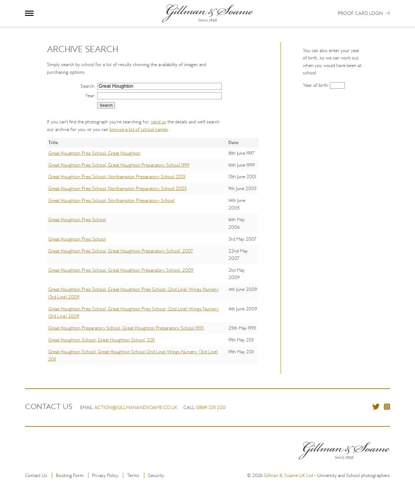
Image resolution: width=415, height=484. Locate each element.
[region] (153, 256)
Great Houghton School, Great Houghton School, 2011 (101, 340)
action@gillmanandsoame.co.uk (135, 407)
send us (158, 122)
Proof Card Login (360, 13)
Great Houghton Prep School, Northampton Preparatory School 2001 (116, 176)
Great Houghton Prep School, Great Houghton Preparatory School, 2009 (120, 270)
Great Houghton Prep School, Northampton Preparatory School (111, 200)
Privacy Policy (105, 475)
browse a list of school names (138, 129)
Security (156, 475)
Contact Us (36, 475)
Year (89, 95)
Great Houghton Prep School (77, 219)
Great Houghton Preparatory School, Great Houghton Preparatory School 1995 (126, 328)
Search (87, 86)
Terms (133, 475)
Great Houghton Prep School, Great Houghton (94, 153)
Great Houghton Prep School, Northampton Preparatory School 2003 (117, 188)
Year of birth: (316, 85)
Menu (29, 13)
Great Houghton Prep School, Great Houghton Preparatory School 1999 (118, 165)
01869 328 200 (211, 407)
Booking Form (70, 475)
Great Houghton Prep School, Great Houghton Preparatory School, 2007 (120, 251)
